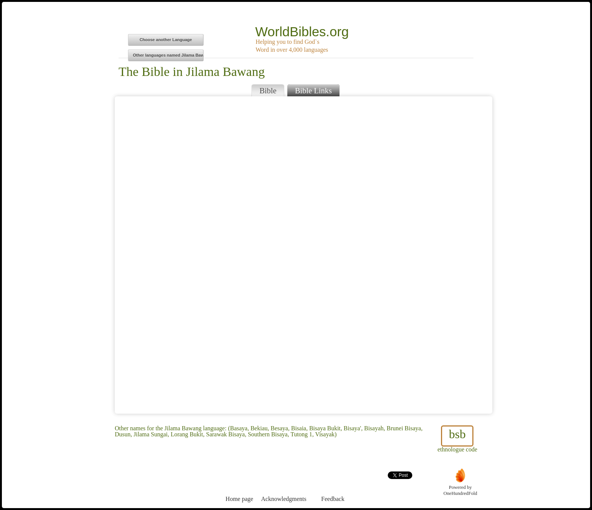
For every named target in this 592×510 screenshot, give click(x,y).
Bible (267, 90)
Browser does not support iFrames (303, 255)
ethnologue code (457, 439)
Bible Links (313, 90)
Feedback (333, 485)
